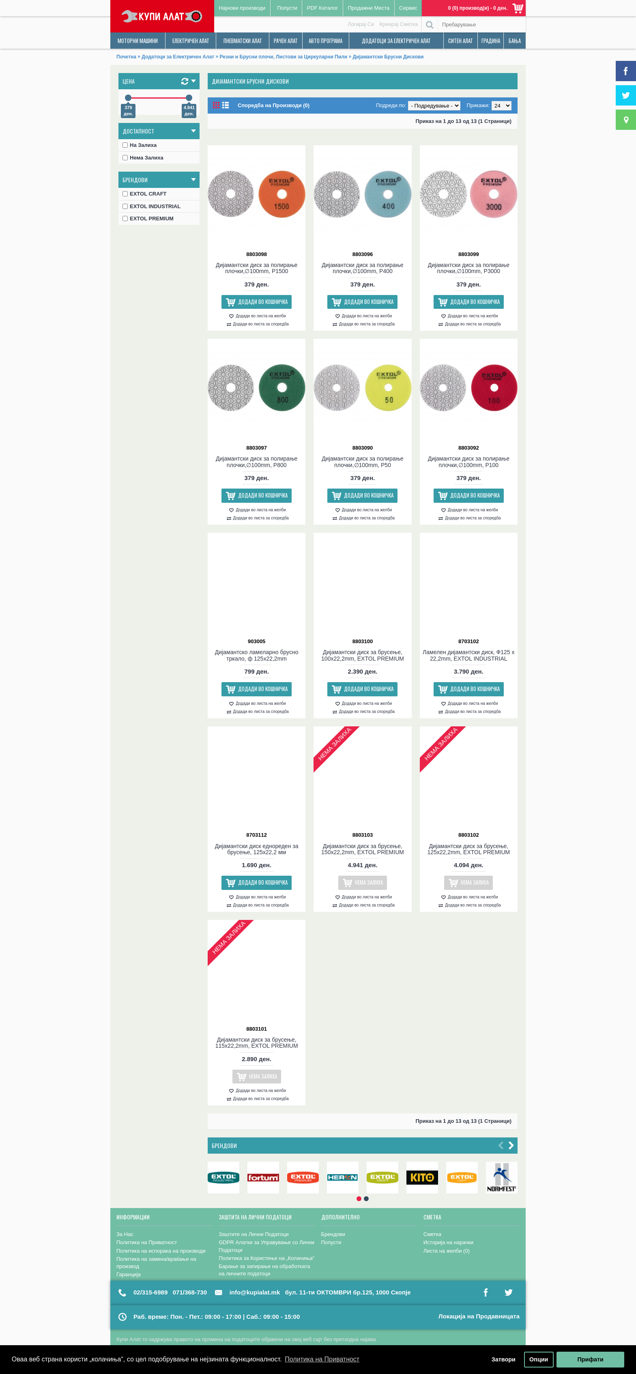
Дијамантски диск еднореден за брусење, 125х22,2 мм (257, 849)
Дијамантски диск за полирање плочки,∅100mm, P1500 (256, 268)
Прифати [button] (590, 1359)
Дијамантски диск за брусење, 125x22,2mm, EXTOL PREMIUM (468, 849)
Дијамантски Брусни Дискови (387, 57)
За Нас (124, 1234)
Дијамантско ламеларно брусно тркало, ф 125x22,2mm (257, 655)
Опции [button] (538, 1359)
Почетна (126, 57)
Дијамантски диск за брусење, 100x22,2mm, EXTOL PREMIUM (362, 655)
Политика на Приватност (146, 1242)
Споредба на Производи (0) (273, 105)
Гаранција (128, 1274)
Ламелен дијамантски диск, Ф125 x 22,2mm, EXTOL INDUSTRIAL (468, 655)
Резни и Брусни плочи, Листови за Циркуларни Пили (284, 57)
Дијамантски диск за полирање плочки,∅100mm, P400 (362, 268)
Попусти (331, 1242)
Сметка (432, 1234)
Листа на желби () (446, 1251)
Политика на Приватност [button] (322, 1359)
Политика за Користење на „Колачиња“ (266, 1258)
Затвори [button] (504, 1359)
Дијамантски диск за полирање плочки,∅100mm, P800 (256, 461)
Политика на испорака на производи (161, 1251)
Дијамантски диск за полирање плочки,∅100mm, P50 (362, 461)
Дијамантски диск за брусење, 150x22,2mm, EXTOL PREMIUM (362, 849)
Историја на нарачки (448, 1242)
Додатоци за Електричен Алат (178, 57)
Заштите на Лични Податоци (254, 1234)
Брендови (224, 1145)
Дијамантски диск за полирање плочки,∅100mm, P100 (468, 461)
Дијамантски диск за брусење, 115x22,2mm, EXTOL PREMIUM (256, 1042)
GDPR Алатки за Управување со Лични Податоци (266, 1246)
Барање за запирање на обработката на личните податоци (264, 1270)
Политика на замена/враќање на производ (156, 1262)
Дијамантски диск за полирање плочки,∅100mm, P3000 (468, 268)
